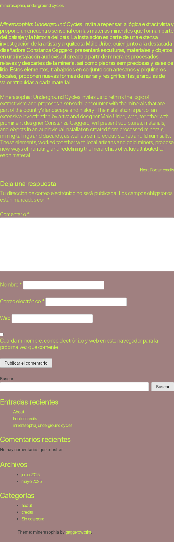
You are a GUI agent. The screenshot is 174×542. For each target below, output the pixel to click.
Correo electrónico (22, 301)
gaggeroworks (78, 532)
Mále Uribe (98, 43)
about (27, 505)
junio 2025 (31, 474)
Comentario (14, 214)
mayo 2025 (32, 481)
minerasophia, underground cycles (42, 425)
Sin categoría (33, 519)
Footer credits (25, 418)
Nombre (11, 284)
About (18, 412)
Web (5, 318)
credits (27, 512)
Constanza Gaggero (49, 50)
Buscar (6, 378)
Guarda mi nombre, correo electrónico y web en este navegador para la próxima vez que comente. (79, 343)
